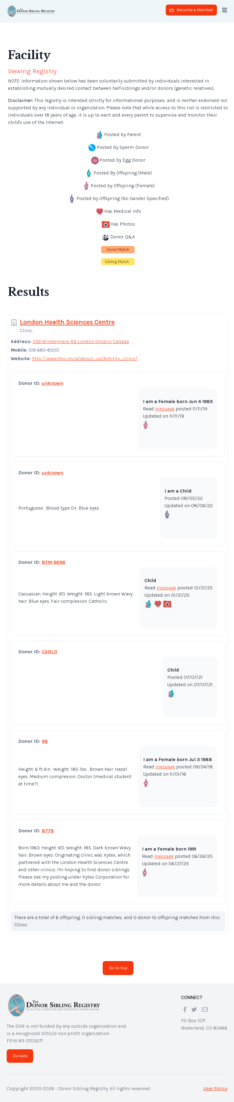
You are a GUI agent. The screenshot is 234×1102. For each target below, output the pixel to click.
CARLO (49, 652)
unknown (52, 383)
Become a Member (191, 9)
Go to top (118, 967)
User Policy (215, 1088)
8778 (48, 831)
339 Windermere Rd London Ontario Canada (81, 341)
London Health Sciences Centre (67, 322)
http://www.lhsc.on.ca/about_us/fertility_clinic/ (84, 358)
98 (45, 741)
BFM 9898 (54, 562)
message (165, 409)
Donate (20, 1055)
